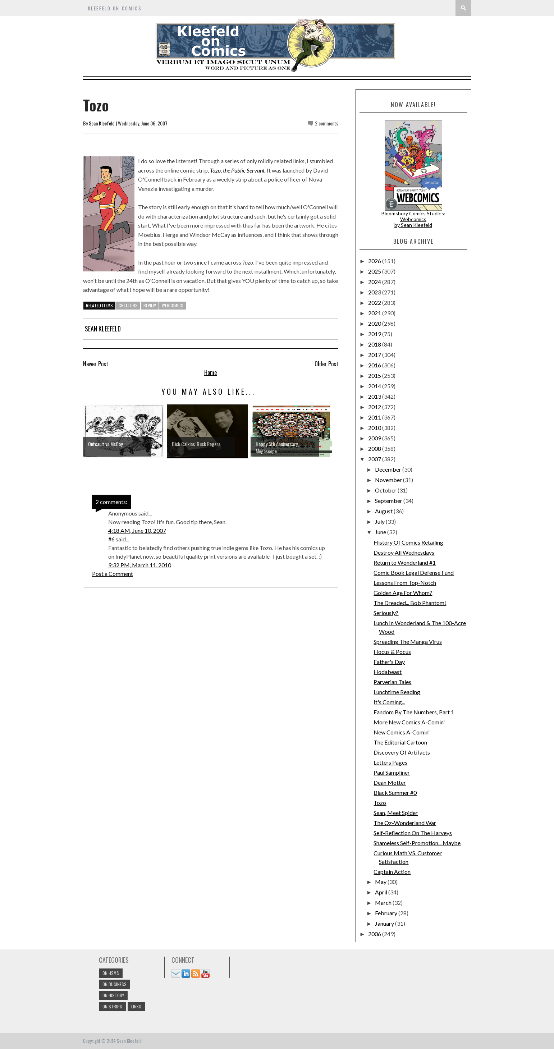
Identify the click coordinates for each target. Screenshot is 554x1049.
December (388, 469)
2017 (375, 354)
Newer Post (95, 363)
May (381, 881)
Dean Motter (390, 782)
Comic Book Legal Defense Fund (414, 572)
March (384, 902)
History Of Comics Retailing (408, 542)
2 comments (326, 123)
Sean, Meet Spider (396, 812)
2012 (375, 406)
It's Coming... (389, 701)
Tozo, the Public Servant (237, 170)
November (389, 479)
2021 (375, 313)
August (384, 511)
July (380, 521)
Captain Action (392, 871)
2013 (375, 396)
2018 (375, 344)
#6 (111, 539)
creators (128, 305)
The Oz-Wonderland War (405, 822)
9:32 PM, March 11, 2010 (139, 565)
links (136, 1006)
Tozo (380, 802)
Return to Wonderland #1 (405, 562)
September (389, 500)
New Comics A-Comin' (402, 732)
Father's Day (389, 661)
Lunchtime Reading (397, 691)
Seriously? (386, 612)
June (381, 531)
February (386, 913)
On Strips (112, 1006)
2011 (375, 417)
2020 (375, 323)
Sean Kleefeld (102, 123)
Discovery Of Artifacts (402, 752)
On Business (114, 984)
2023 (375, 292)
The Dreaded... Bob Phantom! (410, 602)
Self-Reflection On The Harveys (413, 832)
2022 (375, 302)
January (385, 923)
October (386, 490)
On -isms (110, 973)
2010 (375, 427)
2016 (375, 365)
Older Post (326, 363)
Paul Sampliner (392, 772)
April (381, 892)
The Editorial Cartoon (400, 742)
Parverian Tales (392, 681)
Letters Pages (390, 762)
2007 (375, 458)
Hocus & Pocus (392, 651)
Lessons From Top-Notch (405, 582)
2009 (375, 438)
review (149, 305)
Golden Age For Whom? (403, 592)
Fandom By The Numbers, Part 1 (414, 712)
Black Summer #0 (395, 792)
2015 (375, 375)
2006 (375, 933)
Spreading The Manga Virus (408, 641)
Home (210, 372)
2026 (375, 260)
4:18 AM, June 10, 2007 (137, 530)
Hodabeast (388, 671)
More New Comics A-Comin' (409, 722)
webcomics (172, 305)
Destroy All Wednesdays (404, 552)
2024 (375, 281)
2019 (375, 333)
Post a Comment (112, 573)
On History (113, 995)
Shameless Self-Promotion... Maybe (417, 842)
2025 (375, 271)
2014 (375, 386)
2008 (375, 448)
